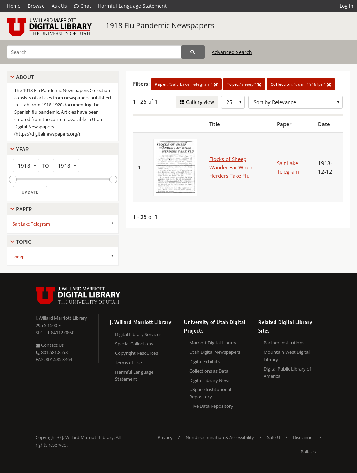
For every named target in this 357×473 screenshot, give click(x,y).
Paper (24, 209)
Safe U (273, 437)
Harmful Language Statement (132, 5)
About (25, 77)
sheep (18, 256)
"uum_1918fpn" (301, 84)
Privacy (165, 437)
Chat (82, 5)
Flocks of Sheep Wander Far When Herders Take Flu (230, 167)
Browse (36, 5)
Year (22, 149)
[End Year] (66, 165)
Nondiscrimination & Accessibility (219, 437)
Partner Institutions (284, 343)
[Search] (94, 52)
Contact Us (50, 345)
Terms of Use (128, 362)
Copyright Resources (136, 353)
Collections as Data (208, 371)
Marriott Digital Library (212, 343)
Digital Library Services (138, 334)
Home (14, 5)
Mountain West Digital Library (287, 356)
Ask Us (59, 5)
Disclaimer (303, 437)
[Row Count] (233, 102)
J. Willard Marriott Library (61, 318)
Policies (308, 452)
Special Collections (134, 344)
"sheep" (244, 84)
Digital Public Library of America (287, 372)
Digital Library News (209, 380)
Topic (23, 241)
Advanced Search (232, 52)
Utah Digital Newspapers (214, 352)
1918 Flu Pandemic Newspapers (160, 25)
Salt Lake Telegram (31, 224)
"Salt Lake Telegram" (186, 84)
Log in (347, 5)
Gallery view (199, 102)
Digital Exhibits (204, 361)
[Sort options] (295, 102)
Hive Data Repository (211, 406)
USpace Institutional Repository (210, 393)
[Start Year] (26, 165)
